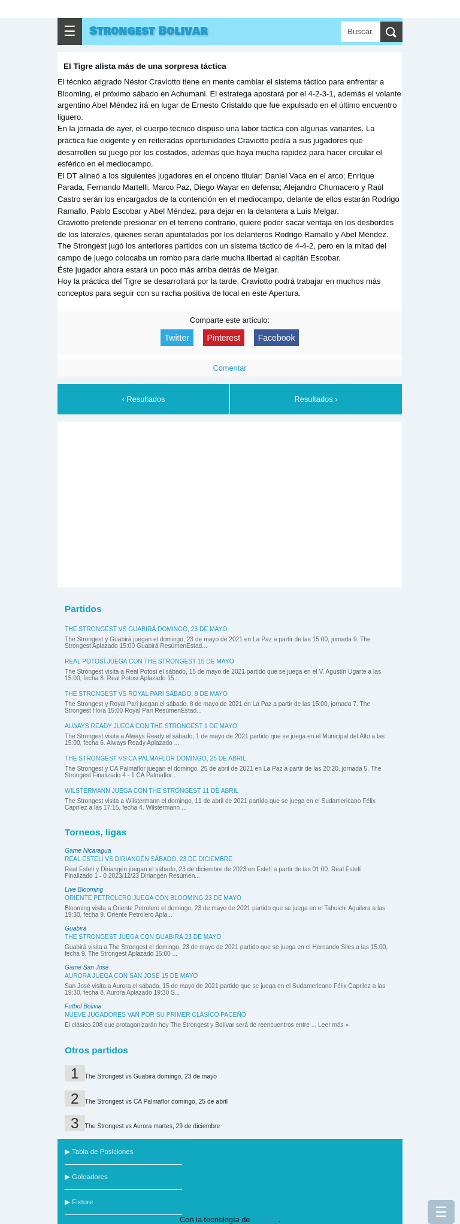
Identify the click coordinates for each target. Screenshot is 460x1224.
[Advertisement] (230, 502)
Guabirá (75, 928)
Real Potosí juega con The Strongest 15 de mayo (149, 661)
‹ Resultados (143, 399)
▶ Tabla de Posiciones (99, 1151)
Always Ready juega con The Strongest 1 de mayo (151, 726)
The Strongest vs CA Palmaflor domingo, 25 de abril (155, 758)
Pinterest (224, 338)
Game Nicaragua (88, 850)
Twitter (177, 338)
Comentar (229, 367)
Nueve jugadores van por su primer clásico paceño (155, 1014)
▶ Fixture (79, 1201)
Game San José (86, 967)
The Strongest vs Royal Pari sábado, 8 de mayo (146, 693)
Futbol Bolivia (83, 1006)
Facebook (276, 338)
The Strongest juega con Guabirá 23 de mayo (143, 937)
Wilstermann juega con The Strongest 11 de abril (151, 790)
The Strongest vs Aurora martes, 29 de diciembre (152, 1126)
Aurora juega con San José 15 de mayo (131, 975)
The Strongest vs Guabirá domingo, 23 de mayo (146, 629)
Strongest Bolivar (148, 31)
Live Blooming (84, 889)
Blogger (265, 1219)
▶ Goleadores (86, 1176)
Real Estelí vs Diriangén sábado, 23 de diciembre (148, 859)
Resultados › (316, 399)
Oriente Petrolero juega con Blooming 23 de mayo (153, 898)
